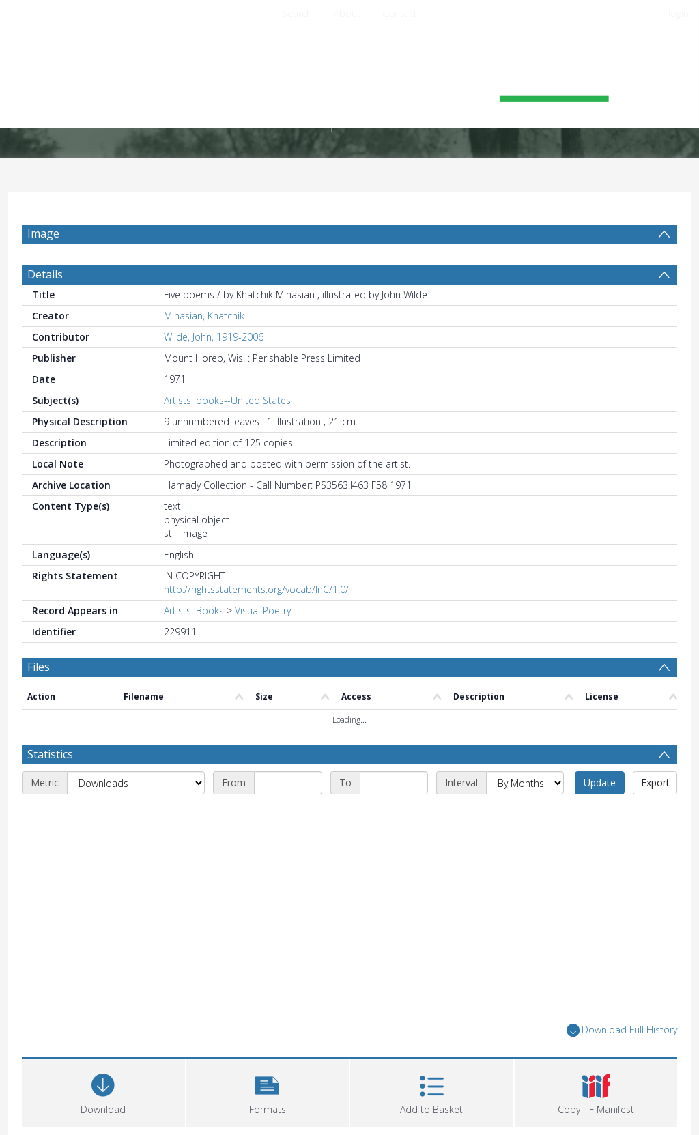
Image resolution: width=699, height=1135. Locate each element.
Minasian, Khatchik (204, 315)
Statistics (50, 754)
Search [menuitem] (297, 13)
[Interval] (525, 782)
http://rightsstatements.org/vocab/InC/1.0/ (256, 589)
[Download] (103, 1091)
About (347, 13)
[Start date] (288, 782)
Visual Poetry (263, 610)
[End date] (394, 782)
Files (38, 666)
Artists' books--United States (227, 400)
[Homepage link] (349, 86)
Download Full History (622, 1030)
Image (43, 233)
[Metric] (136, 782)
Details (45, 274)
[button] (268, 1091)
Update (600, 782)
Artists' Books (194, 610)
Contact (399, 13)
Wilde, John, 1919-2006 (213, 336)
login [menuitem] (678, 13)
